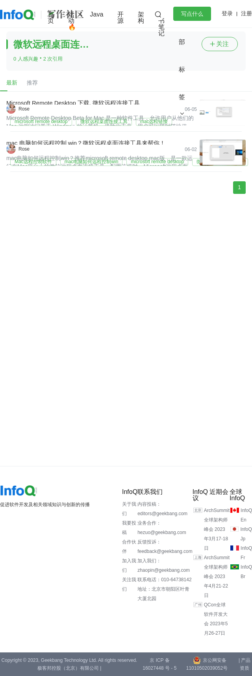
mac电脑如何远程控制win (92, 161)
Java (97, 14)
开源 (120, 17)
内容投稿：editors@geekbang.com (162, 508)
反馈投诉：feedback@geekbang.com (165, 546)
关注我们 (129, 584)
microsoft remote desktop (41, 121)
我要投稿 (129, 527)
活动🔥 (72, 20)
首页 (51, 17)
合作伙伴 (129, 546)
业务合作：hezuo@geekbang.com (161, 527)
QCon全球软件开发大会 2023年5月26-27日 (216, 619)
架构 (141, 17)
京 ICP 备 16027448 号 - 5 (159, 664)
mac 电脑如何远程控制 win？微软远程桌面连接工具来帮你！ (85, 143)
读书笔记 (161, 24)
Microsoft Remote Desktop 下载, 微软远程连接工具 (73, 102)
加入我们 (129, 565)
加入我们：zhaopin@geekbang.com (163, 565)
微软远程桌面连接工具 (104, 121)
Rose (24, 109)
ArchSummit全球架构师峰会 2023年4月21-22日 (217, 576)
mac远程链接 (154, 121)
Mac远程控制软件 (33, 161)
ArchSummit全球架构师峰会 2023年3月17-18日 (217, 529)
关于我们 (129, 508)
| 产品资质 (244, 664)
